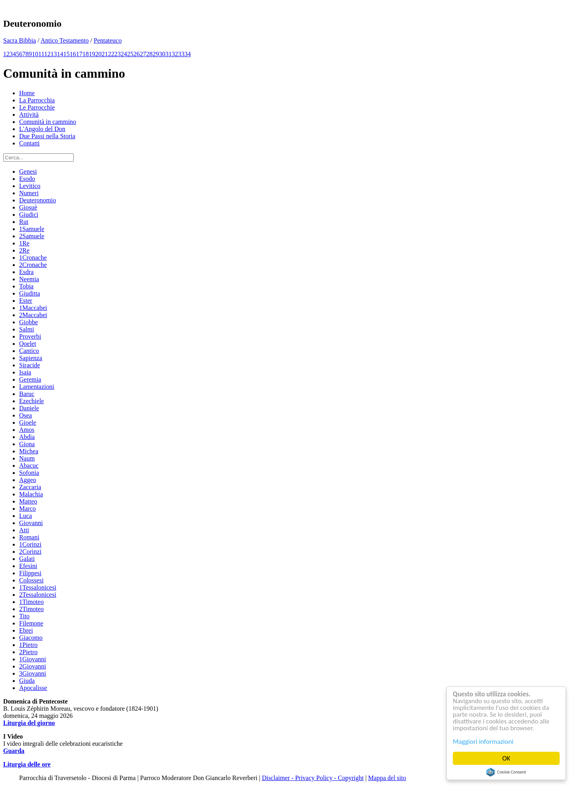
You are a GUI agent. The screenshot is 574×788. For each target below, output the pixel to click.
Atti (24, 530)
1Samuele (31, 228)
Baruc (26, 393)
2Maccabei (33, 315)
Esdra (26, 272)
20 (98, 54)
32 (175, 54)
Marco (27, 508)
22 (111, 54)
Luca (25, 515)
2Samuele (31, 236)
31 (168, 54)
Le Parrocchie (37, 107)
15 (66, 54)
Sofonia (29, 472)
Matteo (28, 501)
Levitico (29, 185)
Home (27, 93)
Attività (29, 114)
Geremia (30, 379)
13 (54, 54)
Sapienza (30, 358)
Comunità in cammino (47, 121)
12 (47, 54)
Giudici (28, 214)
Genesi (28, 171)
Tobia (26, 286)
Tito (24, 616)
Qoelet (27, 343)
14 (60, 54)
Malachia (31, 494)
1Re (24, 243)
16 (73, 54)
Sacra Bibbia (19, 40)
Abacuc (29, 465)
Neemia (29, 279)
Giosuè (28, 207)
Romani (29, 537)
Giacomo (31, 637)
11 (41, 54)
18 (86, 54)
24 (124, 54)
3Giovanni (32, 673)
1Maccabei (33, 307)
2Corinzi (30, 551)
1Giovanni (32, 659)
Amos (26, 429)
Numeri (29, 193)
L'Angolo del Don (42, 128)
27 (143, 54)
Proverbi (30, 336)
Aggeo (27, 479)
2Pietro (28, 652)
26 (137, 54)
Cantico (29, 350)
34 (188, 54)
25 (130, 54)
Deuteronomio (37, 200)
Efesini (28, 566)
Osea (25, 415)
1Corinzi (30, 544)
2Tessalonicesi (37, 594)
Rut (23, 221)
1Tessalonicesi (37, 587)
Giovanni (31, 522)
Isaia (25, 372)
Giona (27, 444)
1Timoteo (31, 601)
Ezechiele (31, 401)
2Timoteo (31, 609)
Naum (27, 458)
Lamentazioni (36, 386)
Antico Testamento (65, 40)
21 (105, 54)
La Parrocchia (37, 100)
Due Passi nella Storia (47, 136)
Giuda (27, 680)
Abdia (27, 436)
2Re (24, 250)
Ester (25, 300)
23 (117, 54)
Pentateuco (108, 40)
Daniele (29, 408)
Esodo (27, 178)
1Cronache (33, 257)
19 (92, 54)
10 (35, 54)
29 (156, 54)
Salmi (26, 329)
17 (79, 54)
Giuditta (29, 293)
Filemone (31, 623)
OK (507, 758)
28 (149, 54)
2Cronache (33, 264)
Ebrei (26, 630)
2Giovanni (32, 666)
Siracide (29, 365)
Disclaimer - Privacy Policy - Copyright (313, 777)
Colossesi (31, 580)
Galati (27, 558)
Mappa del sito (387, 777)
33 (181, 54)
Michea (28, 451)
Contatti (29, 143)
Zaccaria (30, 487)
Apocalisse (33, 687)
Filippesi (30, 573)
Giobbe (28, 322)
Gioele (27, 422)
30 (162, 54)
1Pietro (28, 644)
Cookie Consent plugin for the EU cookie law (507, 772)
